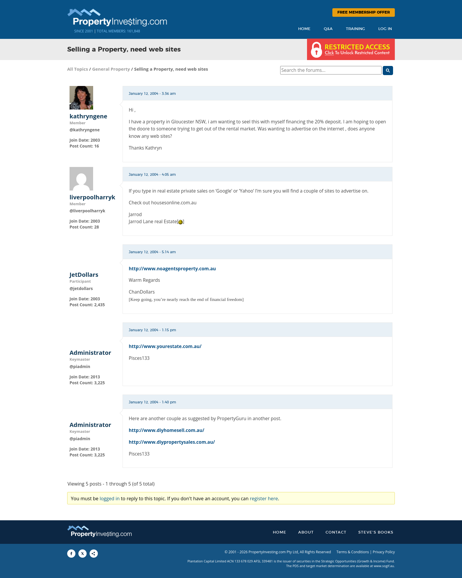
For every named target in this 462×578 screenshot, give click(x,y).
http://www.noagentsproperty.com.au (172, 268)
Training (355, 29)
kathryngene (88, 116)
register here (264, 498)
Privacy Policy (384, 551)
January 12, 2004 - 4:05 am (152, 174)
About (306, 532)
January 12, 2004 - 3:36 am (152, 93)
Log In (385, 29)
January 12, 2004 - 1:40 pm (152, 402)
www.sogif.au (384, 566)
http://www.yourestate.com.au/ (165, 346)
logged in (110, 498)
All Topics (77, 69)
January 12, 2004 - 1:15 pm (152, 330)
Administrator (90, 353)
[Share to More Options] (94, 553)
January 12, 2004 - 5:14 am (152, 252)
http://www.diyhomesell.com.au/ (166, 430)
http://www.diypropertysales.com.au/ (172, 442)
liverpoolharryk (92, 197)
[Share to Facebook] (71, 553)
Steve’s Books (375, 532)
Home (304, 29)
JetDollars (84, 275)
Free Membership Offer (363, 12)
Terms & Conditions (352, 551)
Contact (336, 532)
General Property (111, 69)
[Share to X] (82, 553)
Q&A (328, 29)
